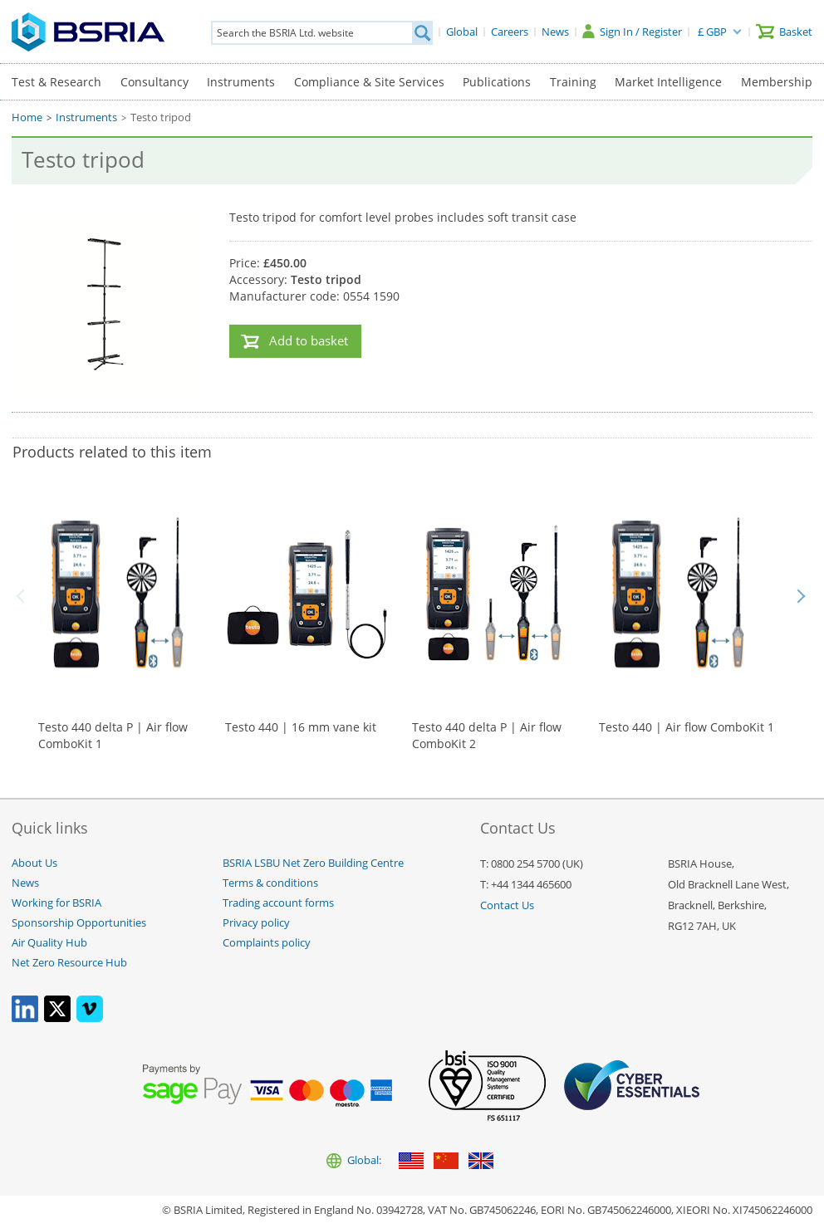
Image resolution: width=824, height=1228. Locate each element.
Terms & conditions (270, 883)
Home (27, 117)
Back (23, 596)
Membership (776, 82)
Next (800, 596)
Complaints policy (267, 943)
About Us (34, 863)
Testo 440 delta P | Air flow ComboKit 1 (113, 735)
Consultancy (154, 82)
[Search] (422, 33)
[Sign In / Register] (632, 31)
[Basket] (784, 31)
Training (573, 82)
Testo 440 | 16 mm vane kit (300, 727)
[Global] (462, 31)
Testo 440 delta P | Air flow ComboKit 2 (487, 735)
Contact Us (507, 905)
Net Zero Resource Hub (69, 963)
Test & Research (56, 82)
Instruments (241, 82)
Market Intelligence (668, 82)
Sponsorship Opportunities (79, 923)
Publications (497, 82)
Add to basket (308, 341)
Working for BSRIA (56, 903)
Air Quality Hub (49, 943)
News (25, 883)
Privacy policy (256, 923)
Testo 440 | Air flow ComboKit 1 (686, 727)
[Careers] (509, 31)
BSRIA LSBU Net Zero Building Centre (313, 863)
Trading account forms (278, 903)
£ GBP (712, 31)
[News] (555, 31)
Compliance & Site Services (369, 82)
